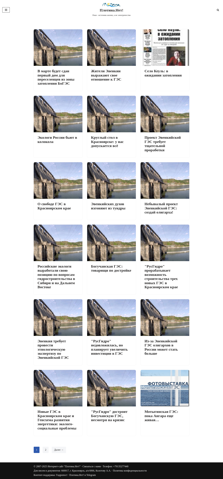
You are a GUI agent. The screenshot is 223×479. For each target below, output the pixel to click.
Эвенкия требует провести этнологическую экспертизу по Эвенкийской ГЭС (53, 349)
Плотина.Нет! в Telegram (82, 475)
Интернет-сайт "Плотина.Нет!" (64, 466)
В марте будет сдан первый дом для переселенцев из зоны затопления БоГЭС (56, 77)
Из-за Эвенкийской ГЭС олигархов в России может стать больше (161, 347)
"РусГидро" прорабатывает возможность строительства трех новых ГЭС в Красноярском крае (161, 276)
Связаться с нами (92, 466)
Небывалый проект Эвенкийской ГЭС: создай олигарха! (161, 208)
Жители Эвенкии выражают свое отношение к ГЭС (106, 75)
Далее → (59, 449)
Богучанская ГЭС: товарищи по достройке (111, 268)
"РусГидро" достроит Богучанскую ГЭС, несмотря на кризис (109, 416)
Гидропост (61, 475)
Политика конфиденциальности (130, 470)
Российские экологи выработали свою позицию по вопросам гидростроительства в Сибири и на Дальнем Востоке (56, 276)
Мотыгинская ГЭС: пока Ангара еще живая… (161, 416)
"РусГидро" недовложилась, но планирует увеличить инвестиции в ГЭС (109, 347)
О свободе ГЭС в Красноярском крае (54, 206)
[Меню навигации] (6, 10)
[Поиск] (218, 10)
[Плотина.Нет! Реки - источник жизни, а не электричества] (111, 10)
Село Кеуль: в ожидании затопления (163, 73)
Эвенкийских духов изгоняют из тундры (108, 206)
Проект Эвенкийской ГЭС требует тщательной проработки (162, 143)
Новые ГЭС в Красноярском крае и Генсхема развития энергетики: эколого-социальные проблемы (57, 420)
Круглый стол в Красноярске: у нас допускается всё (107, 141)
